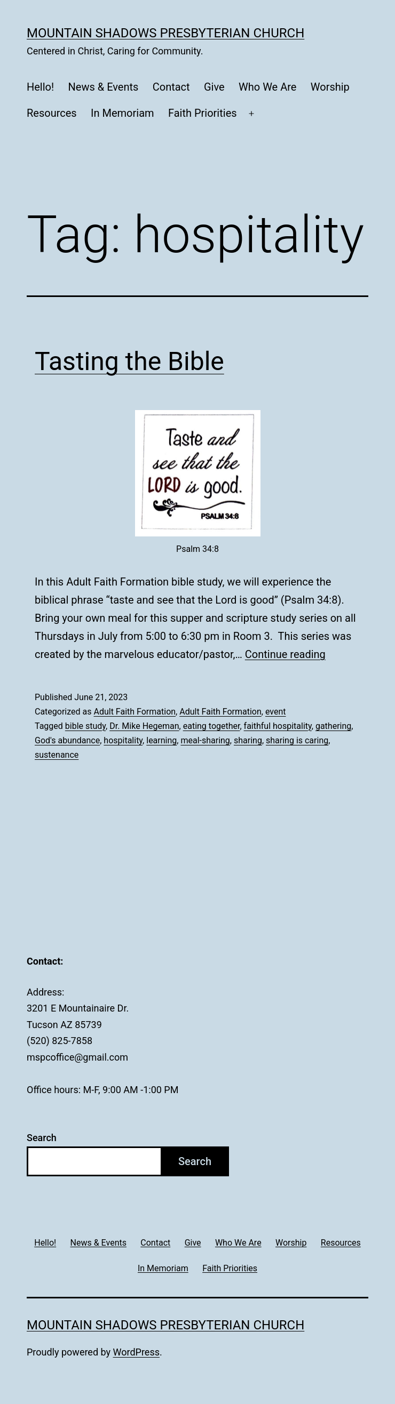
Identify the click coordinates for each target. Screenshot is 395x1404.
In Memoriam (122, 113)
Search (42, 1137)
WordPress (136, 1352)
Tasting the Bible (129, 361)
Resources (52, 113)
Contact (171, 87)
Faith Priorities (202, 113)
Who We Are (267, 87)
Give (214, 87)
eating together (211, 726)
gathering (333, 726)
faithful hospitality (278, 726)
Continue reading (285, 654)
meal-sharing (205, 740)
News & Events (103, 87)
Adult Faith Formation (134, 712)
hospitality (123, 740)
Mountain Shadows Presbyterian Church (165, 33)
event (275, 712)
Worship (330, 87)
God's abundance (67, 740)
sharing (248, 740)
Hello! (40, 87)
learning (161, 740)
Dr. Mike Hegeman (144, 726)
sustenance (56, 755)
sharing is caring (297, 740)
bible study (85, 726)
